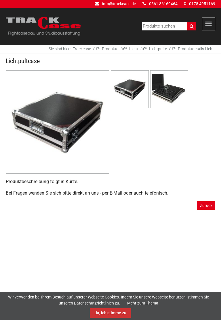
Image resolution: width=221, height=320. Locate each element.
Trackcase (82, 48)
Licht (133, 48)
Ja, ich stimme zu (110, 313)
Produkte (110, 48)
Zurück (206, 205)
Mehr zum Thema (142, 303)
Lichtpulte (158, 48)
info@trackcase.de (119, 3)
